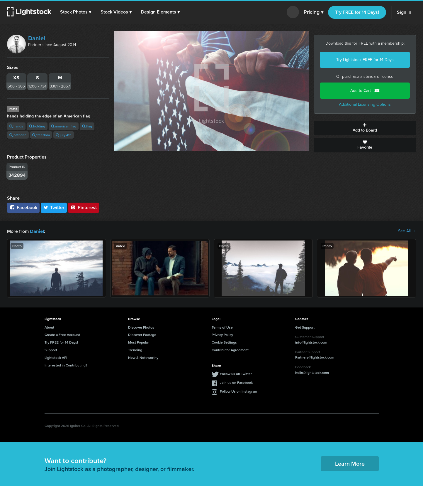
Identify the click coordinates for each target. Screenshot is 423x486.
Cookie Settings (224, 341)
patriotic (17, 134)
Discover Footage (142, 334)
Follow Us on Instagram (238, 391)
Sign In (404, 12)
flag (87, 126)
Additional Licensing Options (365, 104)
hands (16, 126)
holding (37, 126)
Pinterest (83, 207)
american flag (63, 126)
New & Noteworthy (143, 357)
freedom (41, 134)
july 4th (64, 134)
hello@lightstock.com (312, 372)
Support (51, 349)
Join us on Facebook (236, 382)
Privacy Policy (222, 334)
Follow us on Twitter (236, 373)
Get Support (305, 326)
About (49, 326)
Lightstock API (56, 357)
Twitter (54, 207)
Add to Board (365, 128)
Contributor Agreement (230, 349)
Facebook (23, 207)
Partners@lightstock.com (314, 356)
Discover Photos (141, 326)
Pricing (313, 12)
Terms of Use (222, 326)
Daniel (36, 38)
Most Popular (138, 341)
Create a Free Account (62, 334)
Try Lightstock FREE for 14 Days (365, 60)
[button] (75, 12)
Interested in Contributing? (66, 364)
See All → (407, 231)
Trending (135, 349)
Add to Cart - (365, 91)
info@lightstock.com (311, 341)
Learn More (350, 463)
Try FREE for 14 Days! (357, 12)
